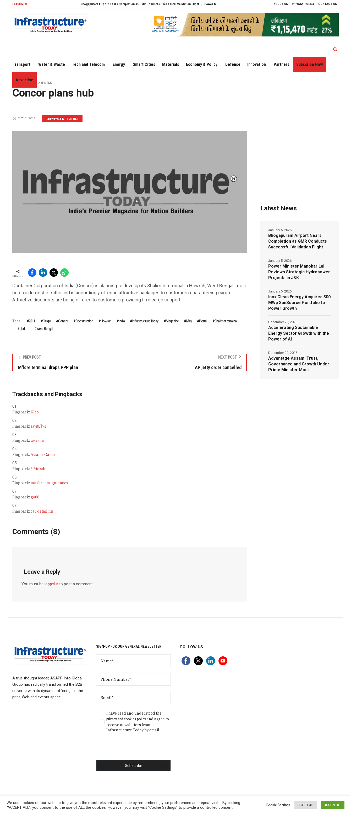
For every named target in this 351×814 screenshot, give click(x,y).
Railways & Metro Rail (62, 119)
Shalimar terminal (226, 321)
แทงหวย (37, 440)
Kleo (35, 412)
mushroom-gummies (49, 483)
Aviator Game (43, 454)
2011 (32, 321)
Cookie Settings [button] (278, 805)
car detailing (42, 511)
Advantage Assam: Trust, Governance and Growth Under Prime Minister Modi (298, 364)
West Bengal (44, 328)
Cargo (47, 321)
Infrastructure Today (145, 321)
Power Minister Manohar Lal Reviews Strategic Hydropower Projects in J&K (299, 272)
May (189, 321)
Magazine (172, 321)
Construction (84, 321)
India (122, 321)
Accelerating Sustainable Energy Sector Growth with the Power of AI (298, 333)
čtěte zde (38, 468)
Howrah (106, 321)
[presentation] (136, 749)
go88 (35, 497)
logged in (51, 584)
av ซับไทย (39, 426)
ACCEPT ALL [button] (332, 805)
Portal (203, 321)
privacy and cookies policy (126, 719)
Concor (63, 321)
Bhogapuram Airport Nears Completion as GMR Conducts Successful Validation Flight (149, 4)
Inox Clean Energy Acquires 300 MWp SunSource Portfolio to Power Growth (299, 302)
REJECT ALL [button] (306, 805)
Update (24, 328)
